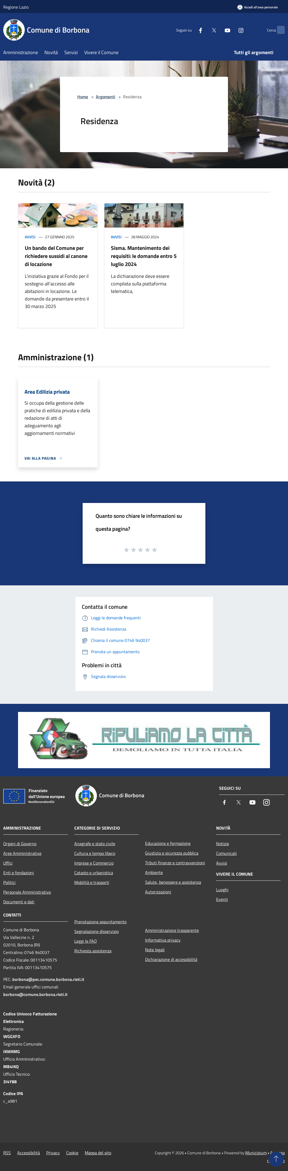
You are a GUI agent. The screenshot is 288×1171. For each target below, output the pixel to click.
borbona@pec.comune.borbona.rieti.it (48, 979)
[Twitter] (203, 29)
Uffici (8, 863)
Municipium (256, 1152)
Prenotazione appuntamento (100, 921)
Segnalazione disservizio (96, 931)
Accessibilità (28, 1152)
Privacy (53, 1152)
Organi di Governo (19, 843)
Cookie (72, 1152)
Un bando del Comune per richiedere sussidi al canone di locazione (56, 256)
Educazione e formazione (168, 843)
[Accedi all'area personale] (257, 7)
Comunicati (226, 853)
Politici (9, 882)
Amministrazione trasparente (172, 930)
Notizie (222, 843)
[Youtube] (217, 29)
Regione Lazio (16, 7)
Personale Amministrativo (27, 892)
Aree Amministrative (22, 853)
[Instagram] (230, 29)
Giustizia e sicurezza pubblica (171, 853)
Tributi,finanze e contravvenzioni (175, 862)
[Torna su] (276, 1159)
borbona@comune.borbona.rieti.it (35, 994)
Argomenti (105, 96)
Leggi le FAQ (85, 941)
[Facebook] (190, 29)
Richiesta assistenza (92, 951)
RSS (7, 1152)
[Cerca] (278, 29)
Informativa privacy (163, 940)
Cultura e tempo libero (94, 853)
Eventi (222, 899)
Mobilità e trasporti (91, 882)
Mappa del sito (98, 1152)
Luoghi (222, 889)
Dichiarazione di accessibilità (171, 959)
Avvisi (30, 237)
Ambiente (154, 872)
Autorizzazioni (158, 892)
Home (82, 96)
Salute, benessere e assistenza (173, 882)
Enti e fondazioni (18, 872)
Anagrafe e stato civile (94, 843)
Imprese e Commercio (94, 863)
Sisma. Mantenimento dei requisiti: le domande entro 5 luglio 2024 (144, 256)
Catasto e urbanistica (93, 872)
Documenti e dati (18, 902)
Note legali (155, 949)
